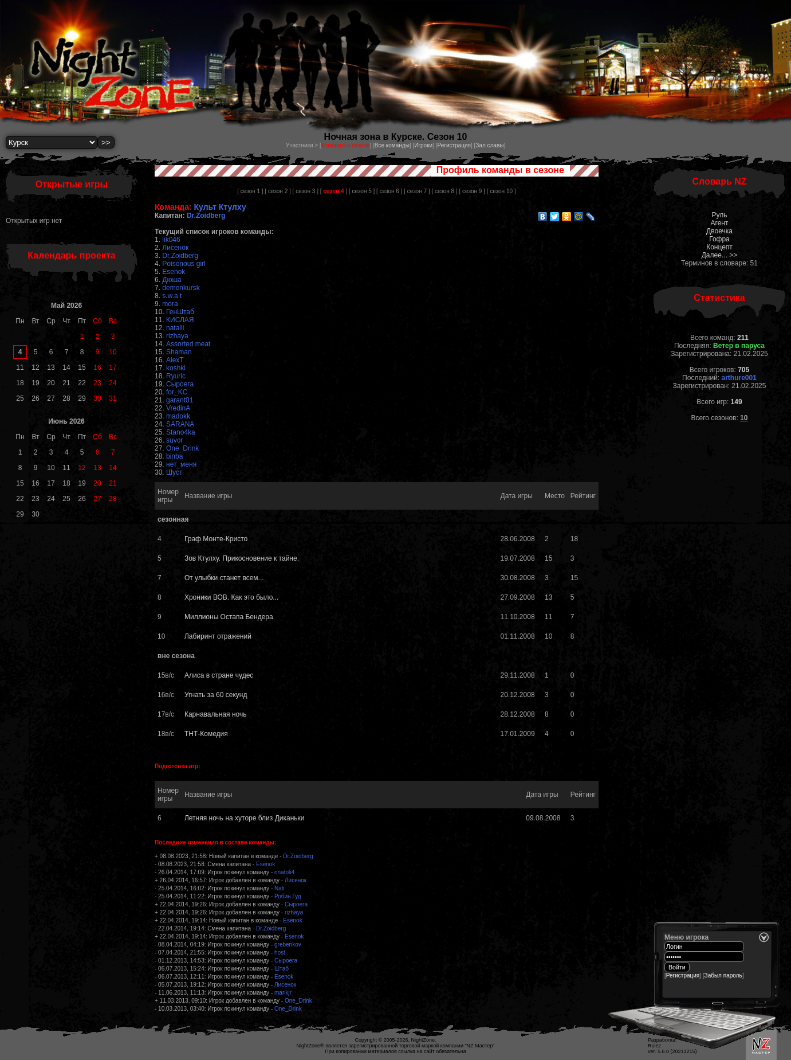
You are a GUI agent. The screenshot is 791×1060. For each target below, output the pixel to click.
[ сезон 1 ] (250, 191)
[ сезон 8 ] (444, 191)
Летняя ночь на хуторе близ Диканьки (244, 818)
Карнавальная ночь (215, 714)
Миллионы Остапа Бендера (228, 617)
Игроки (423, 145)
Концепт (719, 247)
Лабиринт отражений (217, 636)
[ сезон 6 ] (389, 191)
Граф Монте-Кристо (215, 539)
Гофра (719, 239)
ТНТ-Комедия (206, 734)
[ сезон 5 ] (362, 191)
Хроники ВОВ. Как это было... (231, 597)
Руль (719, 215)
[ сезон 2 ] (277, 191)
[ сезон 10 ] (501, 191)
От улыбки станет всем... (224, 578)
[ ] (333, 191)
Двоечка (719, 231)
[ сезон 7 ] (417, 191)
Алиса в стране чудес (218, 675)
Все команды (392, 145)
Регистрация (453, 145)
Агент (720, 223)
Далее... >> (720, 255)
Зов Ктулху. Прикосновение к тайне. (241, 558)
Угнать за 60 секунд (215, 695)
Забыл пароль (723, 975)
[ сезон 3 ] (305, 191)
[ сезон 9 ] (472, 191)
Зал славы (489, 145)
